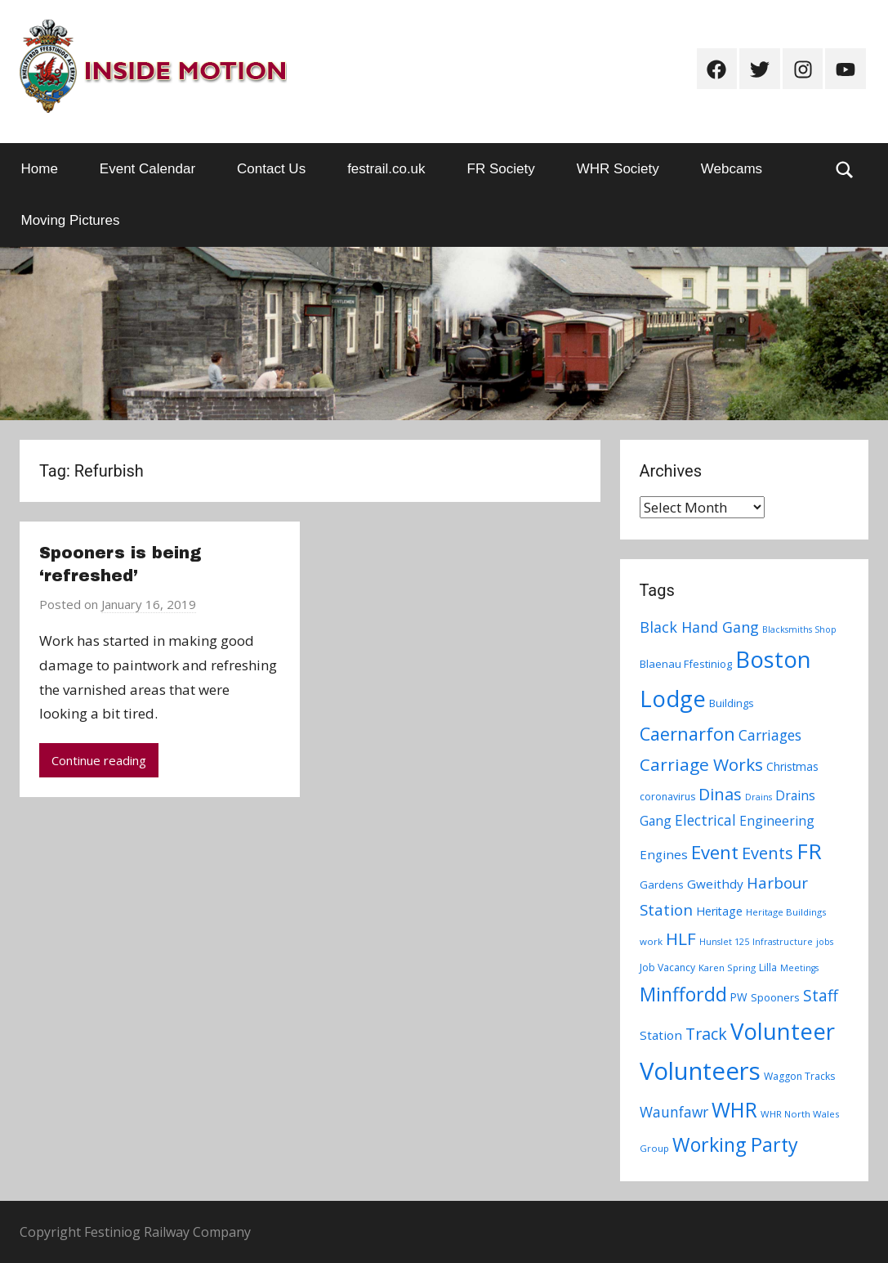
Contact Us (271, 169)
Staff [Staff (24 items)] (820, 995)
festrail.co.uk (386, 169)
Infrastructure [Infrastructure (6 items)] (782, 941)
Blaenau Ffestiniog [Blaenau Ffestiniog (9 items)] (686, 663)
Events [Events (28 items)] (767, 853)
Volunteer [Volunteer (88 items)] (782, 1030)
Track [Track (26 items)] (706, 1034)
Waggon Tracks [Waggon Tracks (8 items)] (799, 1076)
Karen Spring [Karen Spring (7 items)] (727, 967)
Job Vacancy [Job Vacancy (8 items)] (667, 967)
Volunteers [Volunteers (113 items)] (700, 1071)
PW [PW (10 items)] (738, 997)
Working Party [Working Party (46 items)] (735, 1144)
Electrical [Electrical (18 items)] (705, 820)
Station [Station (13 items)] (661, 1035)
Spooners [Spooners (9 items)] (775, 997)
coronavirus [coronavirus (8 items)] (667, 797)
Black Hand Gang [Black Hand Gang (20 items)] (699, 627)
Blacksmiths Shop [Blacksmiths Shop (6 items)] (799, 629)
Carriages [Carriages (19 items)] (770, 735)
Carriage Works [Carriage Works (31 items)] (701, 764)
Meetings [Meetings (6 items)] (799, 968)
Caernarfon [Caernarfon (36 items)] (687, 734)
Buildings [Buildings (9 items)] (731, 703)
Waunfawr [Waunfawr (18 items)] (674, 1112)
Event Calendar (147, 169)
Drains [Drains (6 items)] (758, 797)
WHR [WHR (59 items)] (734, 1109)
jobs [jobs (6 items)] (824, 941)
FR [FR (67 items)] (809, 851)
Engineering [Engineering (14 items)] (776, 821)
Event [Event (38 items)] (715, 852)
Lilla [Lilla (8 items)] (768, 967)
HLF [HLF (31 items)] (681, 938)
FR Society (501, 169)
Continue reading (98, 760)
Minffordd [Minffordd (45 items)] (683, 994)
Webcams (731, 169)
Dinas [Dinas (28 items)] (720, 794)
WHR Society (618, 169)
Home (39, 169)
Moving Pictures (70, 220)
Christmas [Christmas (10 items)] (792, 766)
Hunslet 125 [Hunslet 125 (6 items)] (724, 941)
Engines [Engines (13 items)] (664, 854)
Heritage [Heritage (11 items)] (719, 911)
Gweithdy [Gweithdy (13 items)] (715, 884)
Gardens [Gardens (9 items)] (662, 884)
